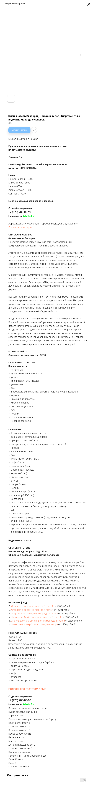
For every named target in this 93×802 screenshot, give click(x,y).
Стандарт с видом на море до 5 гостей (32, 606)
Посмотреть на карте (20, 227)
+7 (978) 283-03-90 (19, 212)
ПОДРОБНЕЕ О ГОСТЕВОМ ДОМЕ (27, 689)
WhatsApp (29, 216)
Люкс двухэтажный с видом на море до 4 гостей (38, 620)
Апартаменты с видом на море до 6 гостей (34, 613)
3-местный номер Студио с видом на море (34, 624)
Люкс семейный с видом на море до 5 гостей (36, 617)
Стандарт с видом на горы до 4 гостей (32, 609)
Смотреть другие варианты (15, 4)
